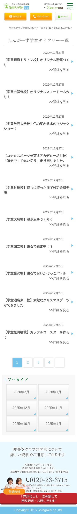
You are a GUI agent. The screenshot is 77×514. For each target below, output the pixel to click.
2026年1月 (54, 392)
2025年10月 (21, 424)
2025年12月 (21, 408)
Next (59, 362)
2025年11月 (53, 408)
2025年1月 (54, 424)
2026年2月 (21, 392)
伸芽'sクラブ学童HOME (21, 27)
